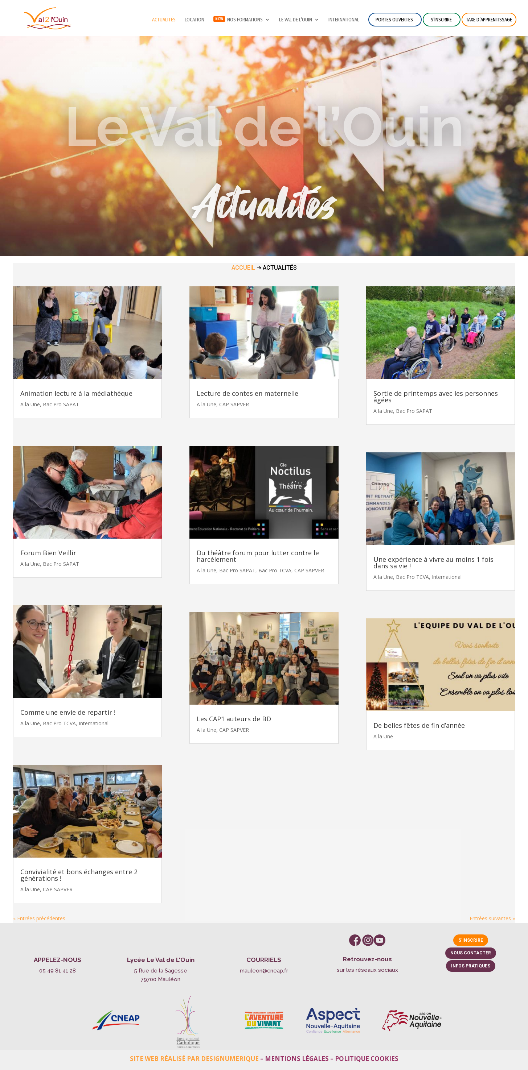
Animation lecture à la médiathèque (76, 393)
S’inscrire (441, 19)
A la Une (30, 404)
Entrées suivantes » (492, 918)
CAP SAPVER (58, 889)
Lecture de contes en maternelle (247, 393)
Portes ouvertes (394, 19)
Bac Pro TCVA (59, 723)
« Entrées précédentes (39, 918)
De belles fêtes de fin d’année (419, 725)
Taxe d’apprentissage (489, 19)
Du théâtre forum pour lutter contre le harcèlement (258, 556)
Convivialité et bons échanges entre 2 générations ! (79, 875)
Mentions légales (297, 1058)
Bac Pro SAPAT (61, 404)
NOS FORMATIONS (245, 20)
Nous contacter (470, 952)
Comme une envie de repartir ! (67, 712)
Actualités (164, 20)
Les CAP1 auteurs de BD (234, 718)
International (343, 20)
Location (194, 20)
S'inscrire (470, 940)
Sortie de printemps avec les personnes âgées (435, 396)
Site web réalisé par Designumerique (194, 1058)
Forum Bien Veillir (48, 552)
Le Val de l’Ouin (295, 20)
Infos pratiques (470, 966)
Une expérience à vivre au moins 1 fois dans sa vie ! (433, 562)
